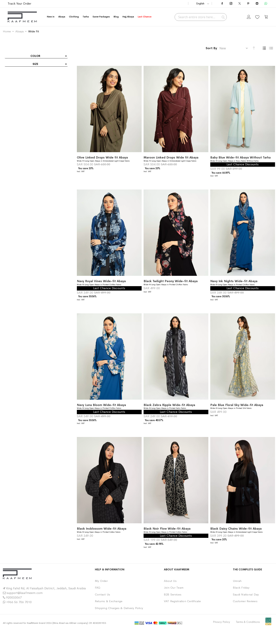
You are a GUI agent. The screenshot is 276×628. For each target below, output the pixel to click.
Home (7, 31)
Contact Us (102, 594)
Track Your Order (19, 4)
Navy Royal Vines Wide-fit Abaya (101, 281)
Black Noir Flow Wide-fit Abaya (167, 529)
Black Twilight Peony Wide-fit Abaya (171, 281)
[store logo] (22, 17)
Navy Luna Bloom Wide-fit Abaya (101, 405)
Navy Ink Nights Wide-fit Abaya (233, 281)
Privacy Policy (221, 622)
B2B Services (172, 594)
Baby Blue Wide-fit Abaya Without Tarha (240, 157)
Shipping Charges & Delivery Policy (119, 608)
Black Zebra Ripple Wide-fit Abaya (169, 405)
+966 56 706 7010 (19, 602)
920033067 (14, 597)
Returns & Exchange (108, 601)
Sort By (211, 48)
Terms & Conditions (248, 622)
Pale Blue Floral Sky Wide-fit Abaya (236, 405)
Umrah (237, 581)
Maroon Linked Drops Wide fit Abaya (171, 157)
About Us (170, 581)
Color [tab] (35, 56)
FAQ (97, 587)
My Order (101, 581)
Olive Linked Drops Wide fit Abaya (102, 157)
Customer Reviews (245, 601)
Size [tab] (35, 64)
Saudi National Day (246, 594)
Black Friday (241, 587)
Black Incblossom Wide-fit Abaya (101, 529)
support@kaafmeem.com (25, 593)
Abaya (19, 31)
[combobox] (201, 17)
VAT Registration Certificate (182, 601)
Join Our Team (173, 587)
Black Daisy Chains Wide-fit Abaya (236, 529)
